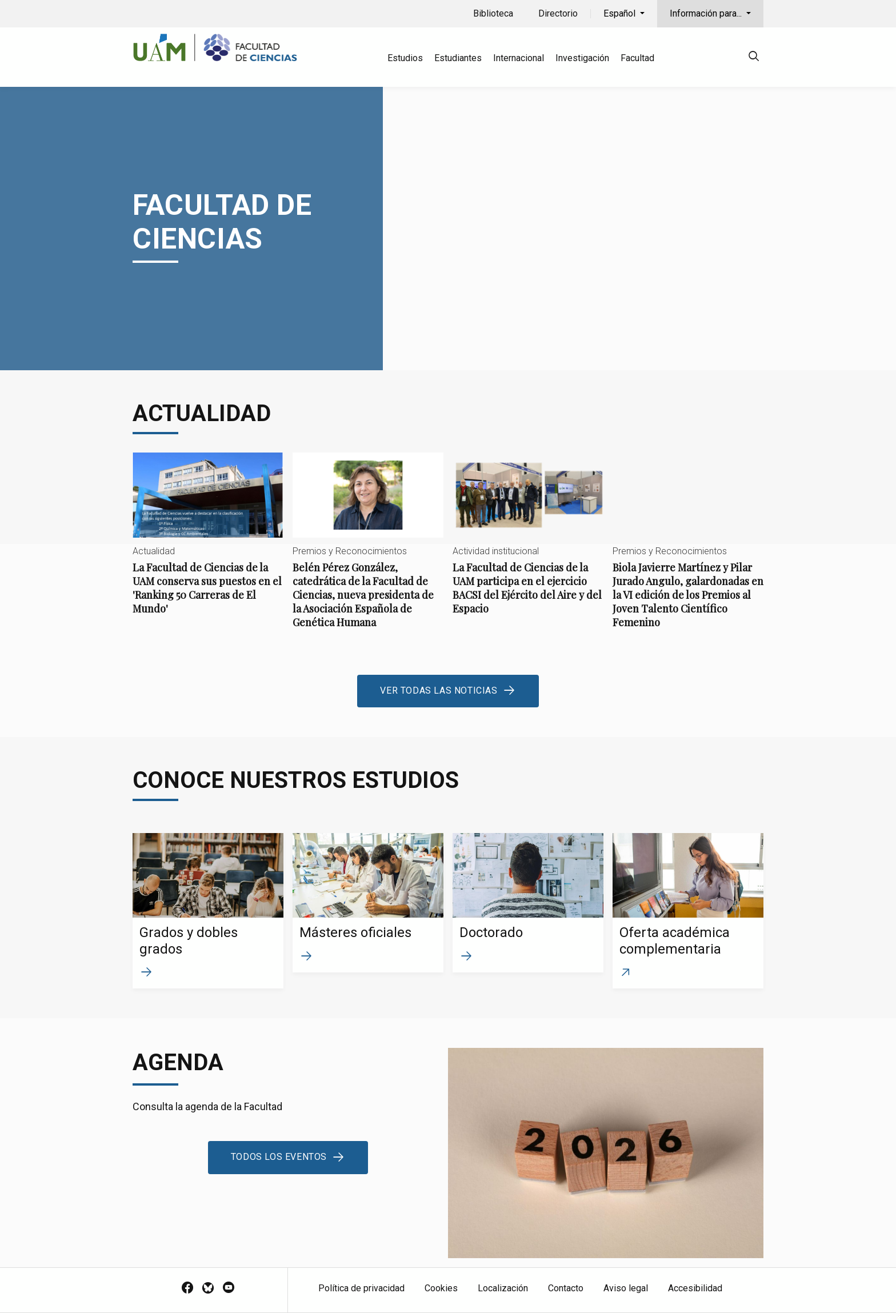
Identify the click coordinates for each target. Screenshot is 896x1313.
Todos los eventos (279, 1156)
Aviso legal (625, 1288)
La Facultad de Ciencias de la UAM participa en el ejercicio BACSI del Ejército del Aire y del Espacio (528, 543)
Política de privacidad (361, 1288)
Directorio (558, 13)
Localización (503, 1288)
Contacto (565, 1288)
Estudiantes (458, 58)
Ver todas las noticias (438, 690)
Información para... (707, 13)
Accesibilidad (695, 1288)
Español (620, 13)
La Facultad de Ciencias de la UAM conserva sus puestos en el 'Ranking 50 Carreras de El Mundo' (208, 543)
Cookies (441, 1288)
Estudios (405, 58)
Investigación (582, 58)
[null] (753, 58)
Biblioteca (493, 13)
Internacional (518, 58)
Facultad (637, 58)
